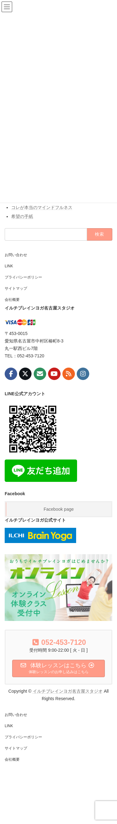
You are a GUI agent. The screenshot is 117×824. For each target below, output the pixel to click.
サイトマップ (16, 288)
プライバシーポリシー (23, 277)
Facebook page (59, 509)
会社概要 (12, 299)
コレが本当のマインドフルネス (41, 207)
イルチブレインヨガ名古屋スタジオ (68, 691)
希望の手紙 (22, 216)
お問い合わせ (16, 255)
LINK (9, 266)
